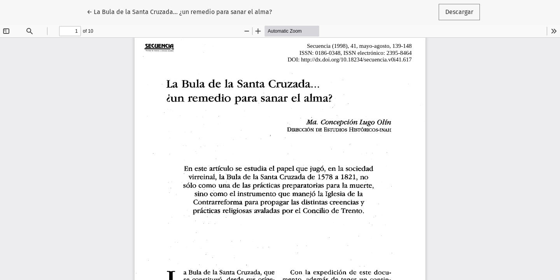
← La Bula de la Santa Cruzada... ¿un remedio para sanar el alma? (179, 11)
